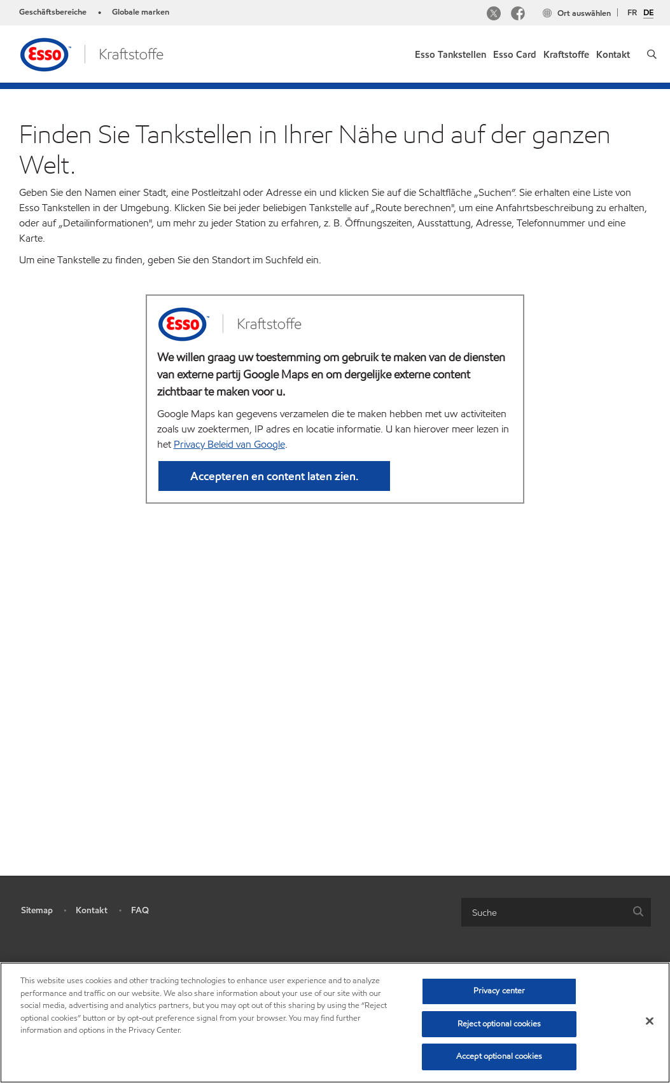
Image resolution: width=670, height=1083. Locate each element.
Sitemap (37, 933)
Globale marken (140, 12)
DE (648, 13)
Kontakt (92, 933)
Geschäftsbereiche (53, 12)
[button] (652, 54)
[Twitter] (494, 15)
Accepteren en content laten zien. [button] (274, 499)
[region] (335, 1022)
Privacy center (499, 991)
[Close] (650, 1021)
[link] (450, 51)
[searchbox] (543, 935)
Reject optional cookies (499, 1024)
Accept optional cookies (499, 1056)
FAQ (140, 933)
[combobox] (556, 935)
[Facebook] (518, 15)
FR (632, 12)
